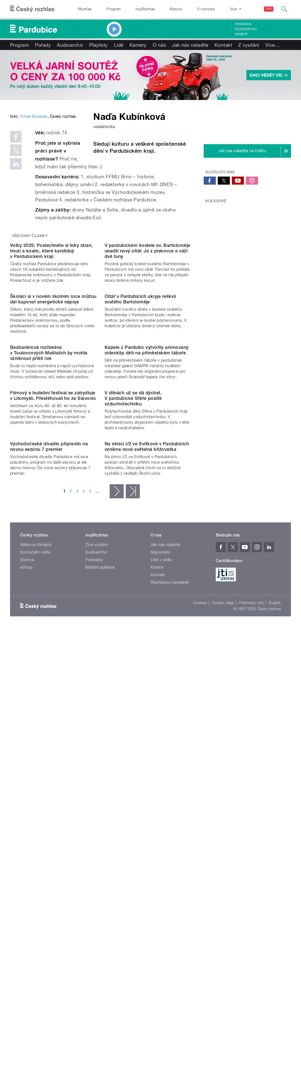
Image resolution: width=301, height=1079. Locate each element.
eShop (26, 866)
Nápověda (160, 851)
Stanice (175, 9)
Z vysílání (248, 45)
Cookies (200, 902)
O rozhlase (206, 9)
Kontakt (223, 45)
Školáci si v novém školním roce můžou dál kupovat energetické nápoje (53, 452)
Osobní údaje (223, 902)
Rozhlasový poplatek (170, 881)
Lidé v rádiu (161, 859)
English (275, 902)
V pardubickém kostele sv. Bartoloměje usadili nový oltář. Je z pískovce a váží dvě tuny (147, 356)
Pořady (43, 45)
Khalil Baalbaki (34, 188)
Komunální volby (35, 851)
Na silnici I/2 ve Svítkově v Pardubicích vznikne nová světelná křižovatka (147, 745)
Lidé (118, 45)
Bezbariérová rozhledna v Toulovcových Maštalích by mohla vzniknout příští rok (49, 555)
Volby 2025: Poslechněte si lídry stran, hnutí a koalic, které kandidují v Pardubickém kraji (51, 356)
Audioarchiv (246, 29)
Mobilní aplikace (100, 866)
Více (272, 45)
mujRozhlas (145, 9)
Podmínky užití (251, 902)
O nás (159, 45)
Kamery (241, 34)
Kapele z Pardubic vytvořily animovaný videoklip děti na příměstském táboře (147, 552)
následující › (117, 791)
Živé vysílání (96, 844)
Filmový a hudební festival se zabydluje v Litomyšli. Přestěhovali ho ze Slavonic (53, 646)
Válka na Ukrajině (36, 844)
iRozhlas (85, 9)
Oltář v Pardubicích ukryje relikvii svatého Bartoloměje (140, 452)
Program (113, 9)
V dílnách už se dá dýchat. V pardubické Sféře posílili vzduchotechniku (133, 649)
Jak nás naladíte (190, 45)
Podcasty (94, 859)
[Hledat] (284, 9)
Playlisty (98, 45)
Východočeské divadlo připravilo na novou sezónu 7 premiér (49, 745)
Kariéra (157, 866)
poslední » (133, 791)
